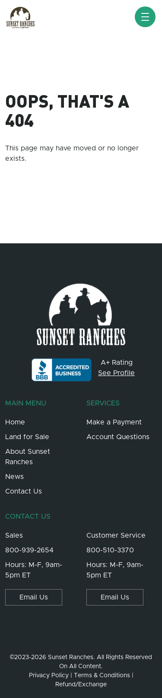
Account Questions (117, 436)
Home (15, 422)
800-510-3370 (110, 550)
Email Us (33, 597)
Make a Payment (114, 422)
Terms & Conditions (102, 676)
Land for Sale (27, 436)
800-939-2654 (29, 550)
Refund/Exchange (81, 685)
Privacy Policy (49, 676)
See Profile (116, 373)
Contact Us (23, 491)
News (14, 476)
